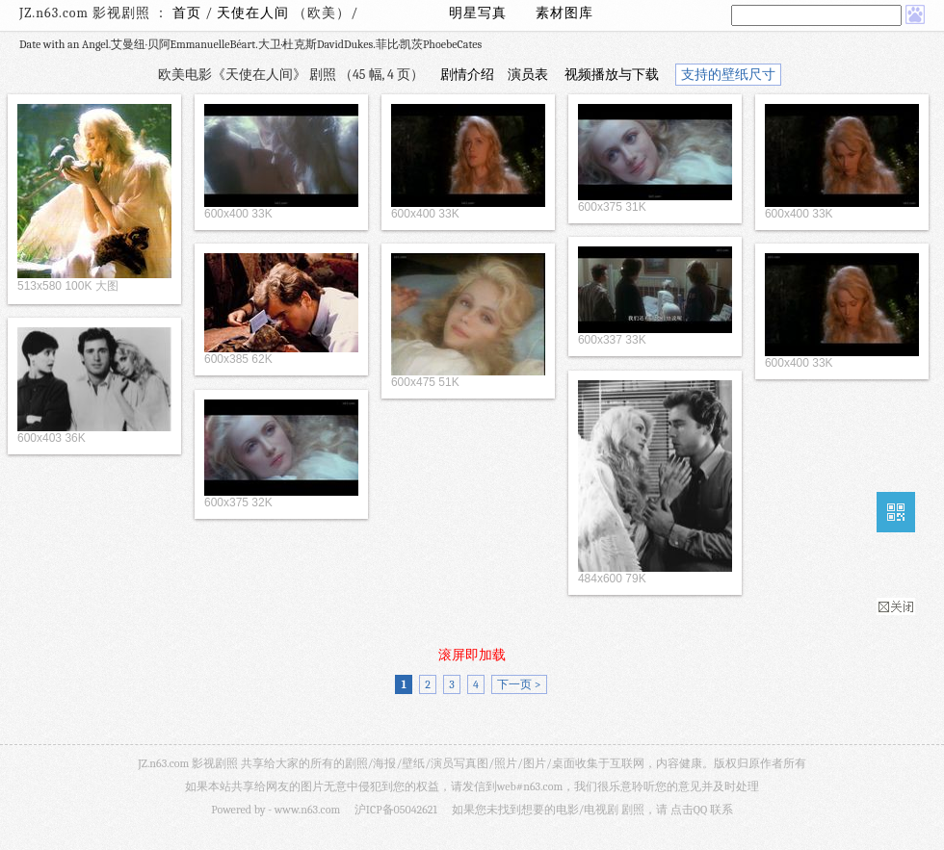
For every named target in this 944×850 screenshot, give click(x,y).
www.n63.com (307, 809)
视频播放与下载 (611, 74)
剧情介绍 (467, 74)
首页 (186, 13)
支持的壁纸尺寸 (728, 74)
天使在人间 (255, 13)
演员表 (528, 74)
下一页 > (518, 684)
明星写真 (478, 13)
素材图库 (564, 13)
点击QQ (688, 809)
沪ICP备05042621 (395, 809)
